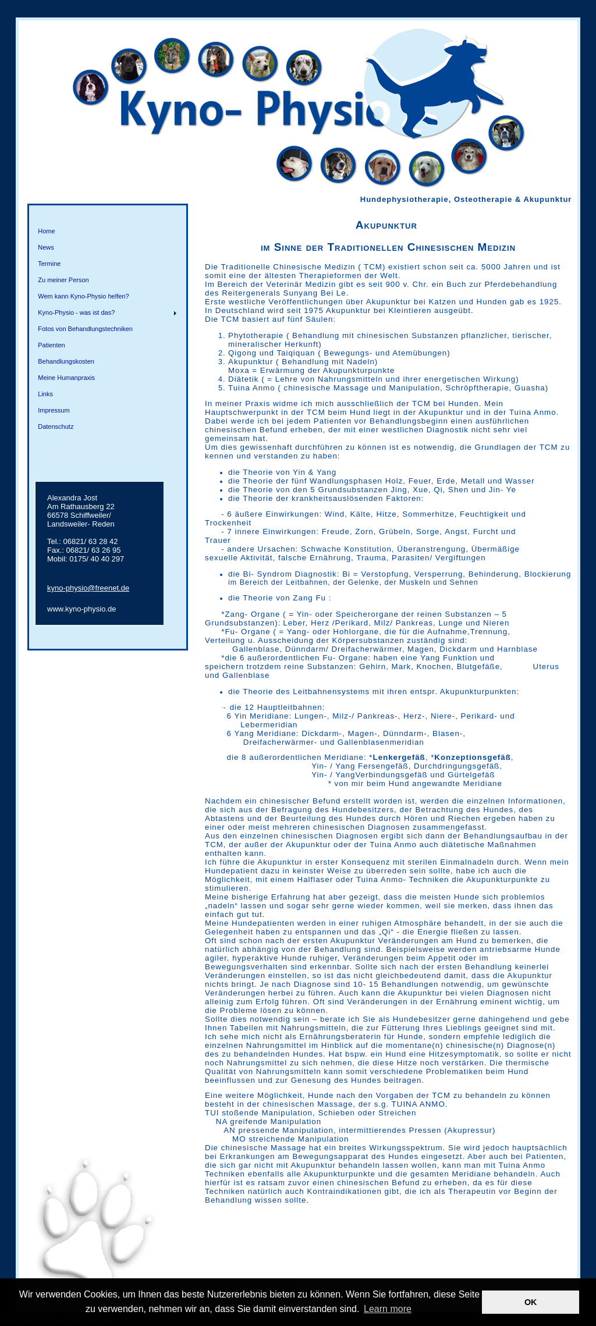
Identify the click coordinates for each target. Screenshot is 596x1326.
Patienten (51, 345)
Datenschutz (55, 426)
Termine (49, 263)
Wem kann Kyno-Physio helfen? (83, 296)
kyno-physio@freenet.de (88, 588)
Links (45, 393)
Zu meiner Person (63, 279)
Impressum (53, 410)
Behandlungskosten (66, 361)
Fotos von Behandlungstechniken (85, 328)
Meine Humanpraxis (66, 377)
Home (46, 230)
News (46, 247)
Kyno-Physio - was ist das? (76, 312)
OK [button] (530, 1302)
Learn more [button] (387, 1309)
